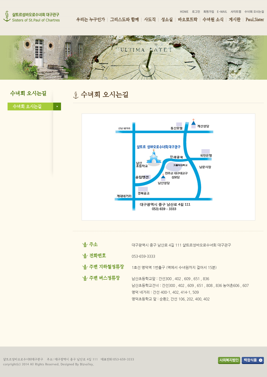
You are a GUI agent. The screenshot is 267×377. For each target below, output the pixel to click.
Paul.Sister (255, 19)
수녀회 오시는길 (27, 106)
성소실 (167, 19)
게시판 (234, 19)
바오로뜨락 (187, 19)
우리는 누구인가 (90, 19)
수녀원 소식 (213, 19)
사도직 (150, 19)
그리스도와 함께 (124, 19)
